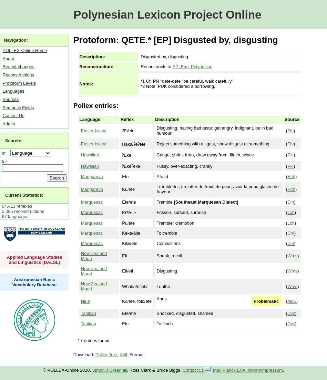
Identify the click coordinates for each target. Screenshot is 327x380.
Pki (290, 154)
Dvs (291, 313)
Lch (291, 212)
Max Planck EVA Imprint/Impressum (248, 370)
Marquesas (92, 202)
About (8, 58)
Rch (291, 176)
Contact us (197, 370)
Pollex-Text (106, 354)
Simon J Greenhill (109, 370)
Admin (8, 123)
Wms (292, 255)
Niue (85, 301)
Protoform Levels (19, 83)
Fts (290, 130)
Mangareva (92, 176)
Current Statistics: (24, 195)
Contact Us (13, 115)
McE (291, 301)
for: (5, 161)
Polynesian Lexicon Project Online (167, 14)
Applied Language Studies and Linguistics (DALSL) (34, 260)
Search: (13, 140)
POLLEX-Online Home (24, 50)
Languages (13, 91)
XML (124, 354)
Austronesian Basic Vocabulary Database (34, 282)
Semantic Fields (18, 107)
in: (5, 153)
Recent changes (18, 66)
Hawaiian (90, 154)
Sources (10, 99)
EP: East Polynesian (193, 66)
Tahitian (88, 313)
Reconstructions (18, 75)
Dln (290, 202)
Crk (290, 233)
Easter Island (94, 130)
